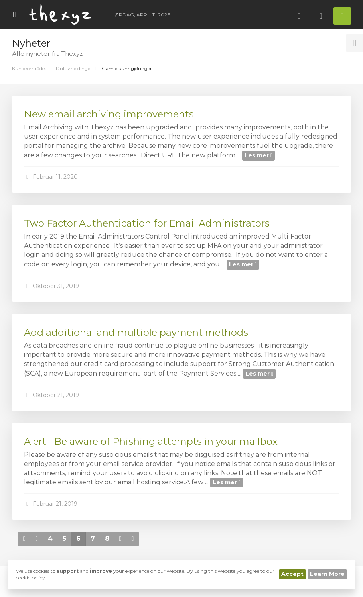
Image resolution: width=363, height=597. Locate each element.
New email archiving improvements (109, 114)
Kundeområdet (29, 68)
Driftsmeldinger (74, 68)
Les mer (258, 155)
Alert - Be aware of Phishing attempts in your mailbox (151, 441)
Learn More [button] (327, 573)
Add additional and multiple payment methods (136, 332)
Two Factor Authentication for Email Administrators (147, 223)
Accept (292, 573)
